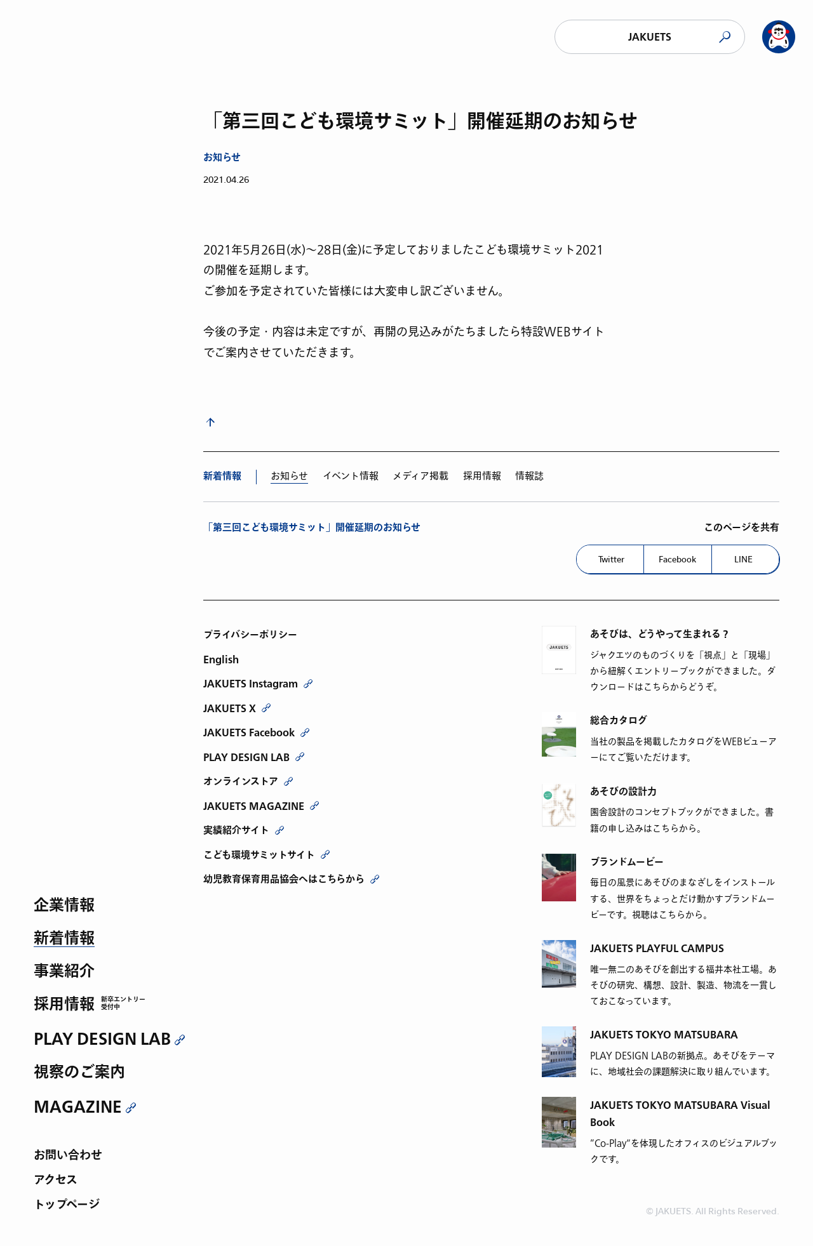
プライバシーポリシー (250, 635)
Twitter (611, 559)
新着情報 (64, 939)
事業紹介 (64, 972)
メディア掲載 (420, 476)
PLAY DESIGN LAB (102, 1039)
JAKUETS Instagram (250, 684)
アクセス (55, 1181)
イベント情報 (351, 476)
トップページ (67, 1206)
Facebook (677, 559)
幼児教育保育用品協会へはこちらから (284, 879)
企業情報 (64, 906)
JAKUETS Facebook (249, 732)
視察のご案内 (79, 1073)
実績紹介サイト (236, 830)
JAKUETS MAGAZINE (253, 806)
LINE (743, 559)
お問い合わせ (68, 1156)
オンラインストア (240, 781)
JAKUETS (649, 37)
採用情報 (64, 1005)
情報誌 (529, 476)
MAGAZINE (78, 1107)
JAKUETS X (229, 708)
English (221, 659)
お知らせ (222, 157)
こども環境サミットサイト (259, 855)
